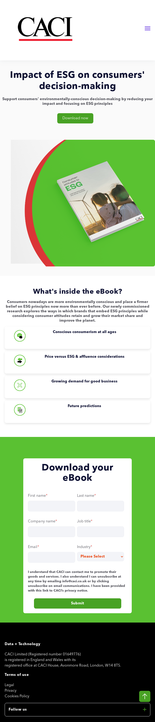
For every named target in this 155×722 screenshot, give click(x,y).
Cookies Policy (17, 696)
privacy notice (76, 590)
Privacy (11, 691)
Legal (9, 685)
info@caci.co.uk (74, 581)
